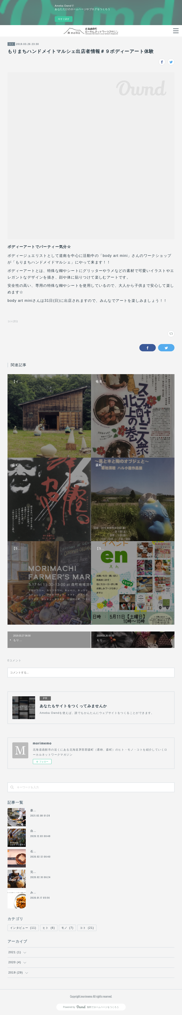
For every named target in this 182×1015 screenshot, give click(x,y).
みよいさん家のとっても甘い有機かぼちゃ (59, 892)
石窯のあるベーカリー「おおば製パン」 (57, 851)
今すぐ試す (63, 19)
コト (11, 44)
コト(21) (13, 321)
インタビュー (23, 927)
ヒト (49, 927)
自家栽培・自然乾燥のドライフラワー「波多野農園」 (67, 830)
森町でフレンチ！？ (44, 810)
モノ (67, 927)
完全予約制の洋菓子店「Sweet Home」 (58, 872)
